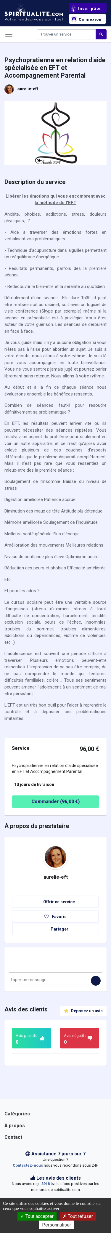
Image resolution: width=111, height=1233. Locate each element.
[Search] (66, 34)
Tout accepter (37, 1216)
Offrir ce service (55, 901)
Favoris (55, 916)
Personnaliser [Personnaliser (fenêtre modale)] (56, 1225)
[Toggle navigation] (8, 34)
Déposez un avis (83, 1010)
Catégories (17, 1114)
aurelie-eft (27, 89)
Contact (13, 1137)
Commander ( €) (47, 802)
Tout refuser (78, 1216)
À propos (14, 1125)
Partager (55, 929)
